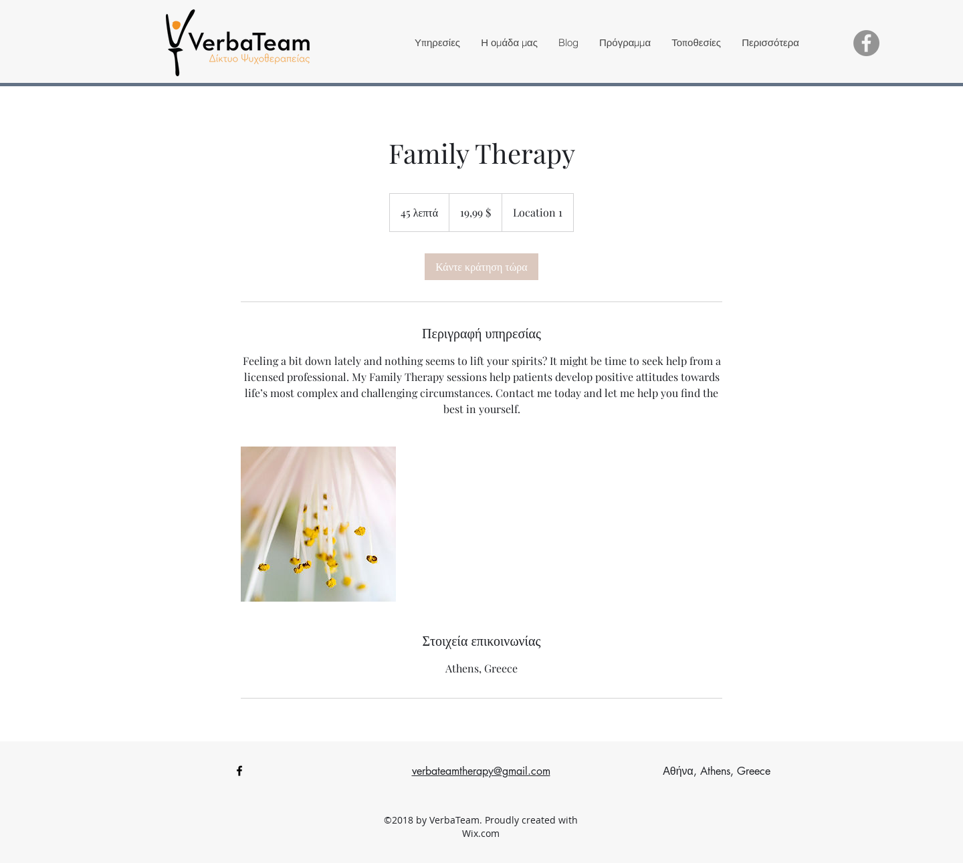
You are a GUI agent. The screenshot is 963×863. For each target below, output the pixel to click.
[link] (481, 266)
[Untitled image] (318, 524)
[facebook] (239, 770)
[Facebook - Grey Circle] (866, 43)
